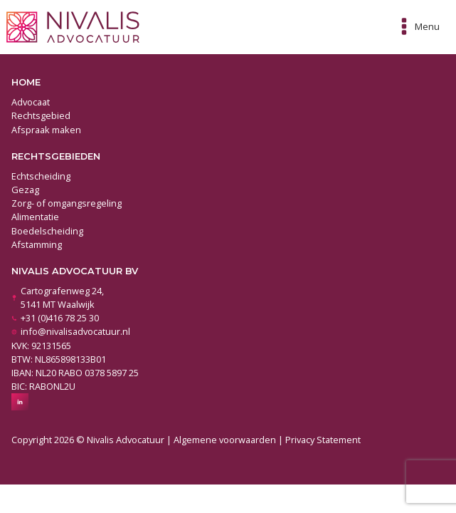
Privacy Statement (323, 439)
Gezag (25, 189)
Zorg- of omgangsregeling (66, 203)
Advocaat (30, 101)
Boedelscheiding (47, 230)
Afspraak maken (46, 129)
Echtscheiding (40, 176)
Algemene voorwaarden (225, 439)
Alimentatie (35, 216)
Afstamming (36, 244)
